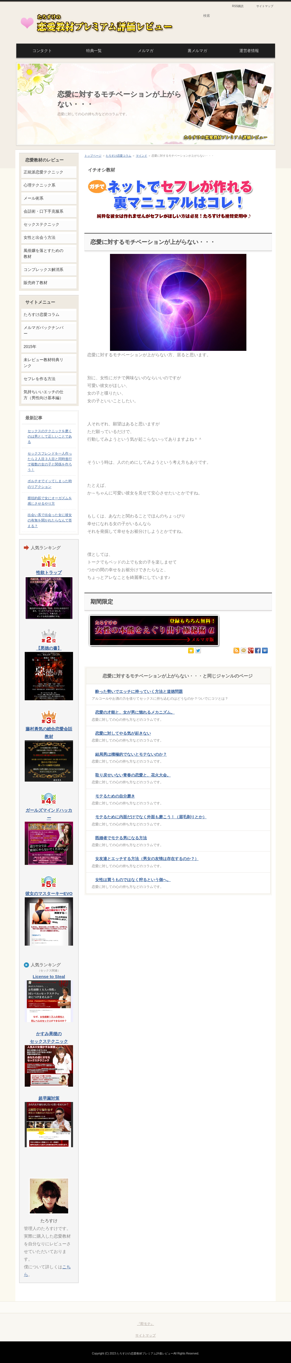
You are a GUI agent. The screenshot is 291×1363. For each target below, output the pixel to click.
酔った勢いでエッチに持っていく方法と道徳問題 (139, 691)
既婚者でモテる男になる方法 (121, 838)
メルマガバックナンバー (43, 330)
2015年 (30, 346)
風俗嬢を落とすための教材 (43, 253)
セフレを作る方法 (39, 378)
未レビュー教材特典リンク (43, 362)
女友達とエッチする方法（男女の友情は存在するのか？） (147, 858)
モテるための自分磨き (115, 796)
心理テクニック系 (39, 185)
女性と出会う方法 (39, 237)
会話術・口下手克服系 (43, 211)
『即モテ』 (145, 1324)
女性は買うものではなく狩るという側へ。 (133, 879)
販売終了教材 (35, 282)
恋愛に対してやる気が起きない (123, 733)
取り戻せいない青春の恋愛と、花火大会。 (133, 775)
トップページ (92, 155)
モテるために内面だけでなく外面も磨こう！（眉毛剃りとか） (151, 817)
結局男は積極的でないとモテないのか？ (131, 754)
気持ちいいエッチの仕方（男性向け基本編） (43, 395)
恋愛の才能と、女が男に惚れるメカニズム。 (135, 712)
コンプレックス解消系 (43, 269)
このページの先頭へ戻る (249, 1307)
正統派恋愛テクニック (43, 172)
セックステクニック (41, 224)
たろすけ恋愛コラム (118, 155)
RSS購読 (238, 6)
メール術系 (33, 198)
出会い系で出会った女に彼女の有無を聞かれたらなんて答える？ (50, 520)
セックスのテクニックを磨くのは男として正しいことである (50, 436)
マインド (141, 155)
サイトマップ (264, 6)
